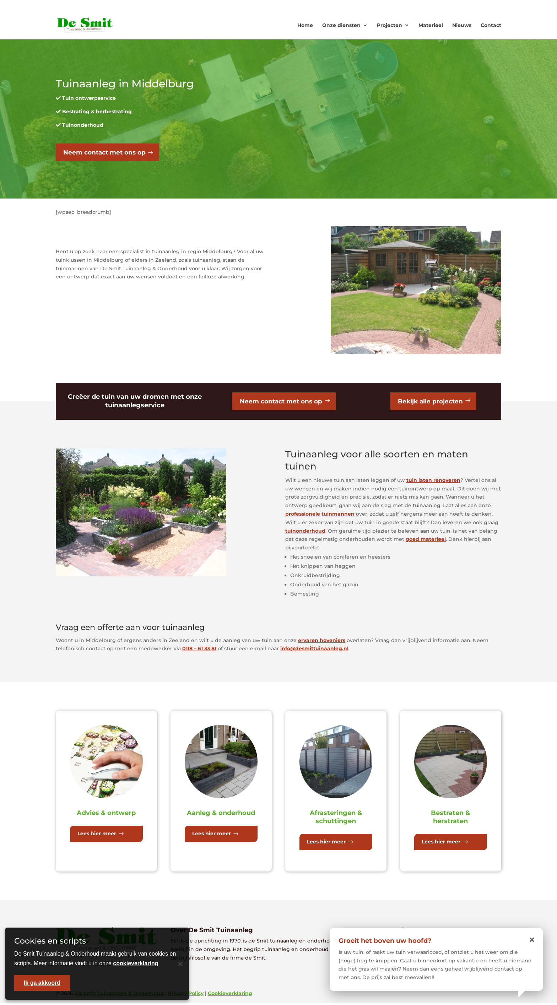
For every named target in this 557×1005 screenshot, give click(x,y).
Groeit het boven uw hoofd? (385, 941)
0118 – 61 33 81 (199, 650)
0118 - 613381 (411, 5)
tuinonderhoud (305, 532)
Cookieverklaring (230, 995)
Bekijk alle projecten (430, 402)
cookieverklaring (135, 963)
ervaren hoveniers (321, 642)
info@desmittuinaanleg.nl (314, 650)
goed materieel (426, 541)
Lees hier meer (96, 835)
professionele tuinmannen (320, 515)
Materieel (430, 25)
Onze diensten (341, 25)
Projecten (389, 25)
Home (305, 25)
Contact (491, 25)
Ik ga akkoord (42, 983)
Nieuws (461, 25)
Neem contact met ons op (106, 153)
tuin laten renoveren (433, 482)
